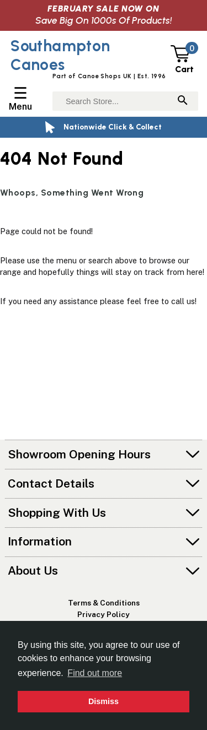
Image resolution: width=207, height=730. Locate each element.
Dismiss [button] (103, 701)
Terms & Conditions (104, 602)
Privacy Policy (103, 614)
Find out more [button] (94, 673)
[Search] (182, 101)
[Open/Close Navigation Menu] (20, 98)
